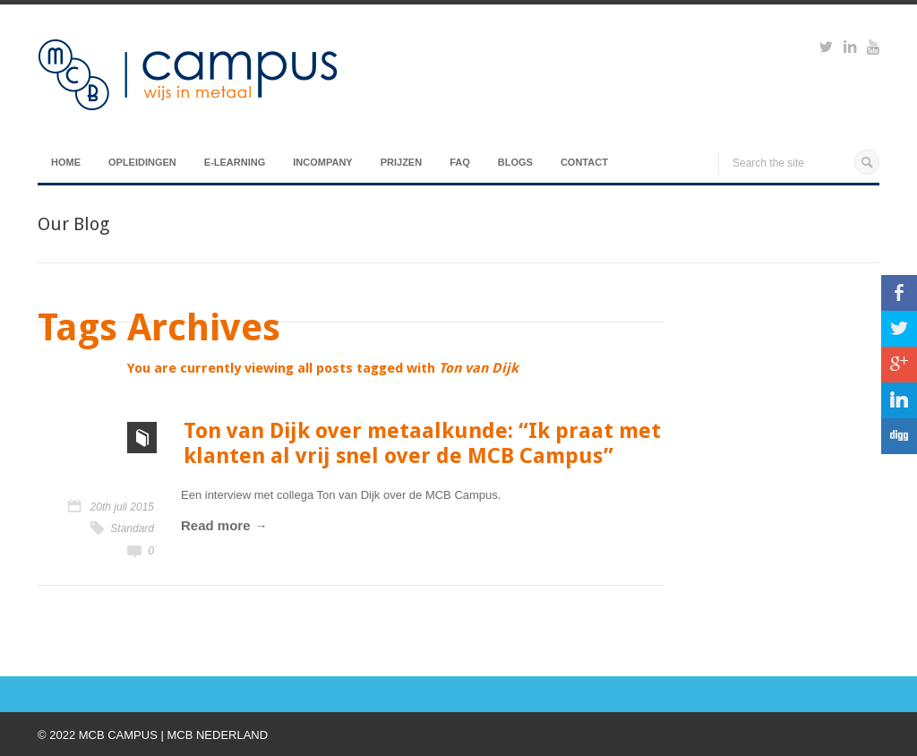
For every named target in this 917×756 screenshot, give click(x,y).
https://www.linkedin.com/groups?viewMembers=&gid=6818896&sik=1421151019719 (850, 49)
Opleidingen (142, 162)
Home (66, 162)
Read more (216, 525)
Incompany (322, 162)
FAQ (460, 162)
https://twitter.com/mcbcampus (826, 49)
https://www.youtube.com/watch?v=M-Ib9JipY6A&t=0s (873, 49)
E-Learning (234, 162)
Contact (584, 162)
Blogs (515, 162)
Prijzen (401, 162)
